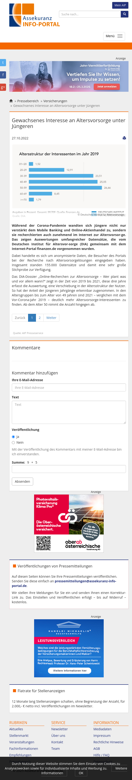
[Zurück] (20, 318)
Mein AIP (120, 5)
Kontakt (57, 742)
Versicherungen (55, 101)
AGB (96, 748)
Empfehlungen (20, 755)
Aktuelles (16, 729)
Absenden (22, 481)
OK (81, 773)
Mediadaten (102, 729)
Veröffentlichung (25, 429)
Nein (18, 442)
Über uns (58, 735)
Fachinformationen (23, 748)
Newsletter (59, 729)
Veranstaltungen (21, 742)
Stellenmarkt (19, 735)
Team (55, 748)
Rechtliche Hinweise (108, 742)
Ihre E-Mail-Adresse (27, 380)
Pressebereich (28, 101)
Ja (15, 436)
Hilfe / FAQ (101, 755)
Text (15, 397)
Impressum (102, 735)
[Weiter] (51, 318)
